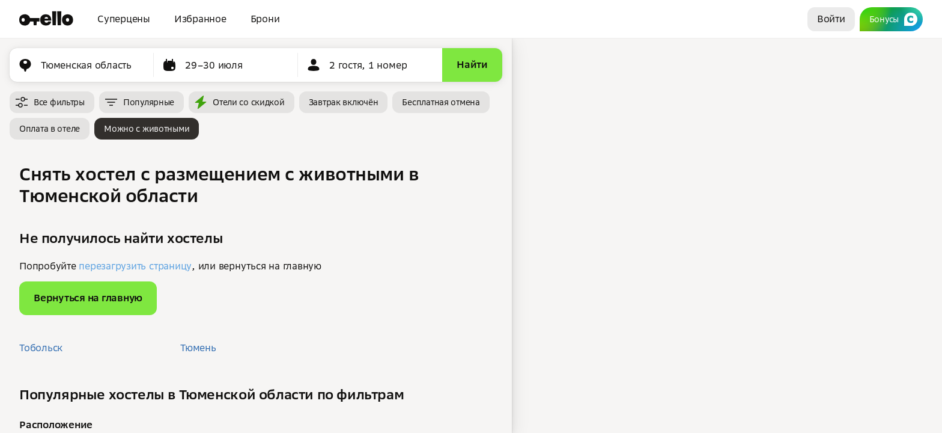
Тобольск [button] (40, 348)
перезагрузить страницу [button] (135, 266)
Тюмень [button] (198, 348)
